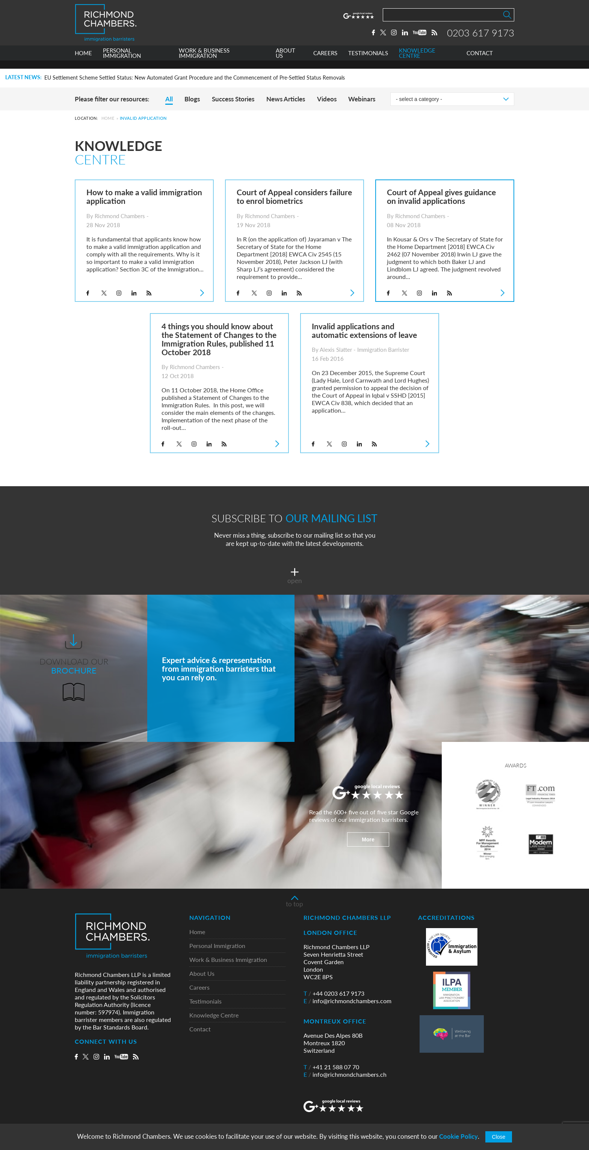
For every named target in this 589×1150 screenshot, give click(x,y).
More (368, 840)
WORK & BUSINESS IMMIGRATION (204, 61)
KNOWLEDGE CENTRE (417, 61)
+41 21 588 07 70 (331, 1067)
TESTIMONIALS (368, 61)
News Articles (285, 99)
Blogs (192, 99)
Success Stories (233, 99)
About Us (201, 974)
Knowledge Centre (214, 1015)
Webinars (361, 99)
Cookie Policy (458, 1136)
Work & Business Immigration (228, 960)
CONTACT (480, 61)
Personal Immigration (217, 946)
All (169, 99)
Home (107, 118)
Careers (199, 988)
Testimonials (205, 1001)
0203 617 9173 (480, 36)
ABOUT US (285, 61)
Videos (327, 99)
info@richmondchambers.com (347, 1001)
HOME (83, 61)
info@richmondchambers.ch (345, 1074)
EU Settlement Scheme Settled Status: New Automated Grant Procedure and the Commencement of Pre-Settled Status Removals (194, 78)
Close (499, 1137)
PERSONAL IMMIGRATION (122, 61)
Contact (200, 1029)
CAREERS (325, 61)
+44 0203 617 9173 (334, 993)
